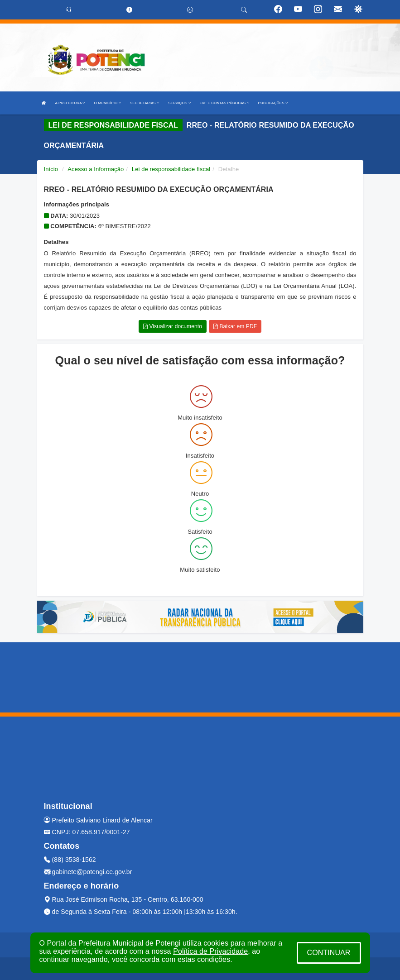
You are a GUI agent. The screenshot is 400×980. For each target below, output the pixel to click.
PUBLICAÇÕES (273, 103)
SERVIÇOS (179, 103)
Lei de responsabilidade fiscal (171, 169)
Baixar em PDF (235, 326)
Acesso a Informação (95, 169)
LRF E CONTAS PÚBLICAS (224, 103)
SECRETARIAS (144, 103)
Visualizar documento (172, 326)
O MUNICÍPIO (107, 103)
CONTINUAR (328, 952)
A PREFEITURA (70, 103)
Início (51, 169)
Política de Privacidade (210, 951)
